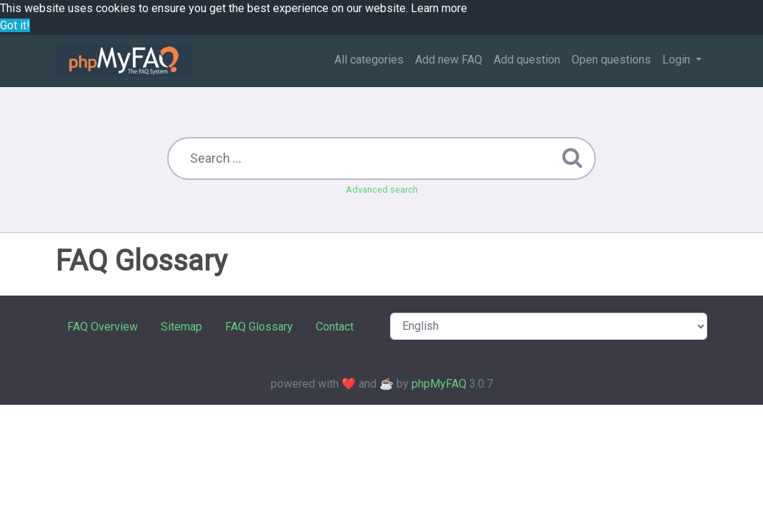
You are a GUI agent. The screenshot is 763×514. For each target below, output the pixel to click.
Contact (335, 326)
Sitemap (181, 326)
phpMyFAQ (439, 383)
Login (677, 59)
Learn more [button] (439, 8)
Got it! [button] (15, 25)
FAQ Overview (102, 326)
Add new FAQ (448, 59)
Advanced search (382, 189)
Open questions (611, 59)
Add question (527, 59)
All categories (369, 59)
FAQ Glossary (259, 326)
